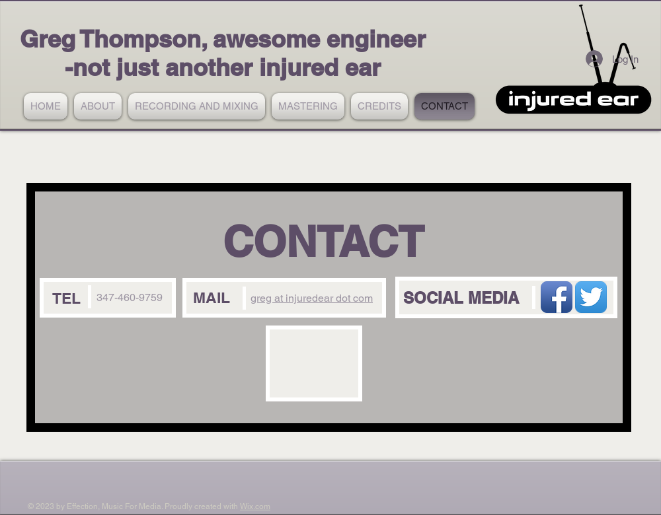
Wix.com (255, 506)
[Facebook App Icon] (556, 297)
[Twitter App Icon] (591, 297)
